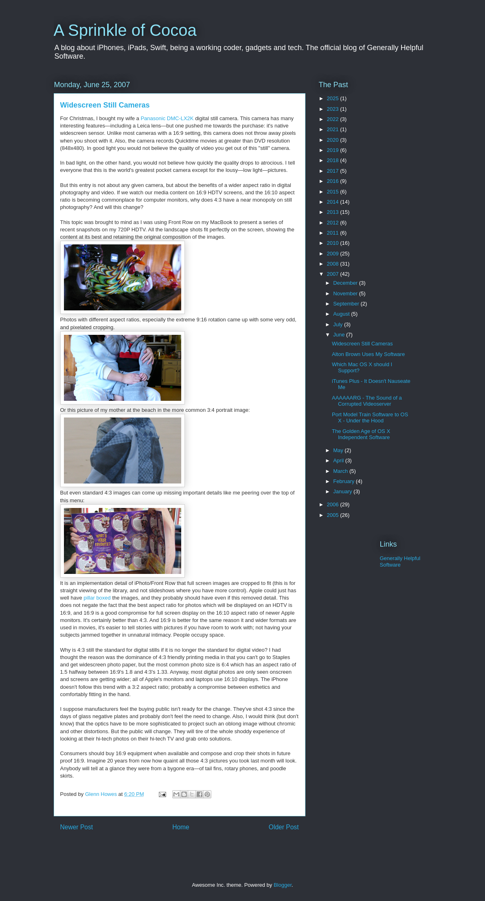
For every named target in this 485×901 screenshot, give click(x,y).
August (342, 314)
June (339, 335)
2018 (333, 160)
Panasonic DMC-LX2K (166, 118)
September (346, 304)
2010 (333, 243)
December (346, 283)
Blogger (283, 885)
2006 (333, 504)
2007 (333, 274)
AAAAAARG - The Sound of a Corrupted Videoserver (367, 401)
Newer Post (76, 827)
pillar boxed (97, 598)
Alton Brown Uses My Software (368, 354)
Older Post (284, 827)
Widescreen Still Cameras (105, 105)
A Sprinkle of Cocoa (125, 30)
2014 (333, 202)
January (343, 491)
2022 (333, 119)
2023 (333, 109)
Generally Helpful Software (400, 561)
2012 (333, 223)
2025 (333, 98)
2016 (333, 181)
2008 (333, 264)
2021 (333, 129)
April (339, 460)
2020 (333, 140)
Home (180, 827)
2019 (333, 150)
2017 (333, 171)
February (344, 481)
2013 (333, 212)
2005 (333, 515)
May (339, 450)
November (346, 293)
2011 (333, 233)
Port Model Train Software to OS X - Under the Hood (370, 417)
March (341, 471)
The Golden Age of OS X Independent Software (361, 434)
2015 (333, 192)
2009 (333, 254)
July (338, 324)
